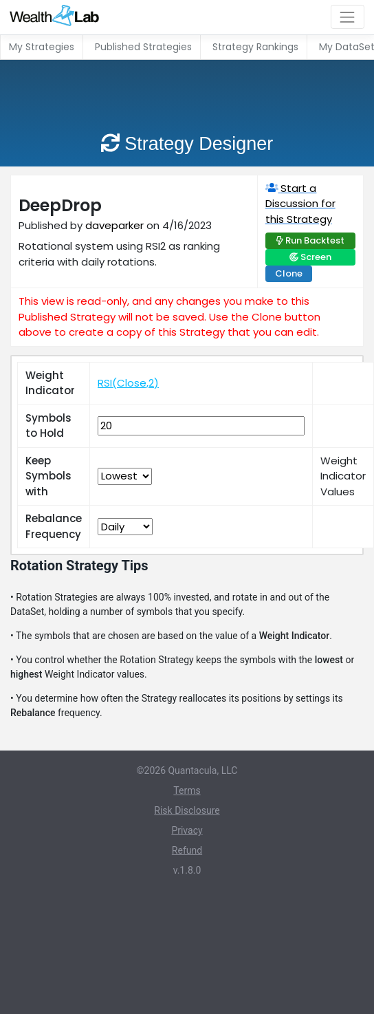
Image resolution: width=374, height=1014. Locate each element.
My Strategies (41, 47)
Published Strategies (143, 47)
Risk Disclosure (186, 810)
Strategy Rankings (255, 47)
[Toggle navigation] (347, 17)
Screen (315, 256)
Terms (186, 790)
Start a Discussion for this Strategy (300, 203)
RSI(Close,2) (128, 383)
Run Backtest (314, 240)
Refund (187, 850)
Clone (288, 273)
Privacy (186, 830)
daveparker (114, 225)
